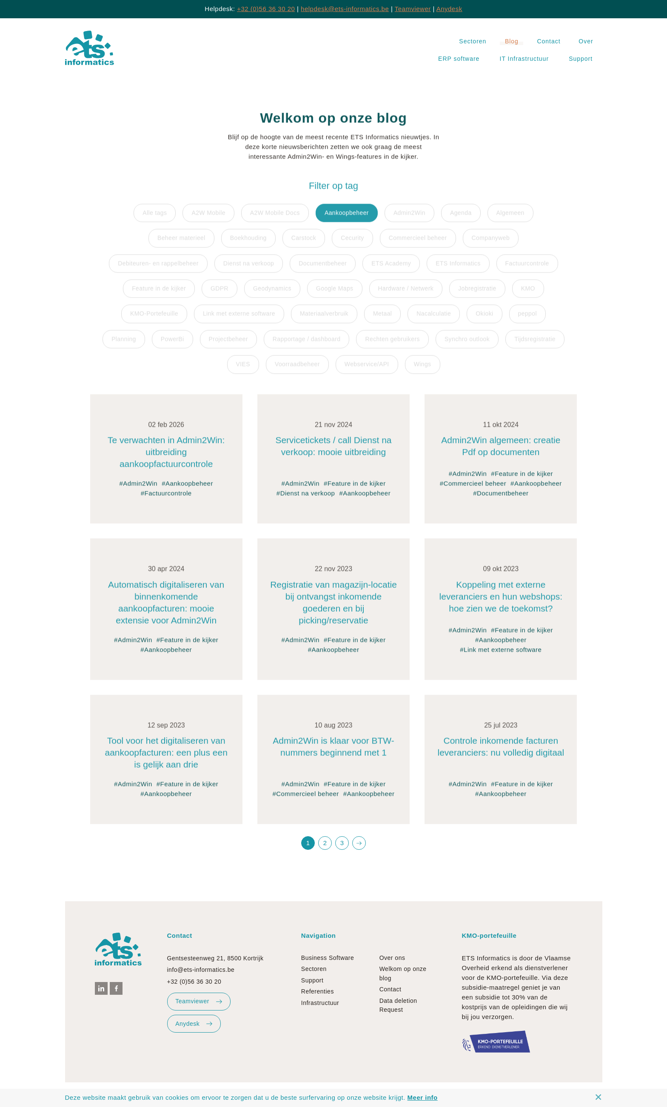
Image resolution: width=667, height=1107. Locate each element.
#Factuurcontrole (166, 505)
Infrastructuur (320, 1002)
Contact (548, 41)
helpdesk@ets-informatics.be (345, 8)
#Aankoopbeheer (187, 495)
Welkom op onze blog (403, 973)
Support (581, 58)
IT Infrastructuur (524, 58)
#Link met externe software (501, 661)
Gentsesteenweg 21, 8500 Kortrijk (215, 958)
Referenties (317, 991)
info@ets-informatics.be (201, 969)
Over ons (392, 957)
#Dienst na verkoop (305, 505)
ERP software (458, 58)
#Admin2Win (138, 495)
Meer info (423, 1097)
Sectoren (472, 41)
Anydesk (449, 8)
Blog (512, 41)
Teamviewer (413, 8)
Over (586, 41)
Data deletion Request (398, 1005)
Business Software (327, 957)
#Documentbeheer (500, 505)
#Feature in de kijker (355, 495)
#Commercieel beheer (473, 495)
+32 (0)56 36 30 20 (266, 8)
